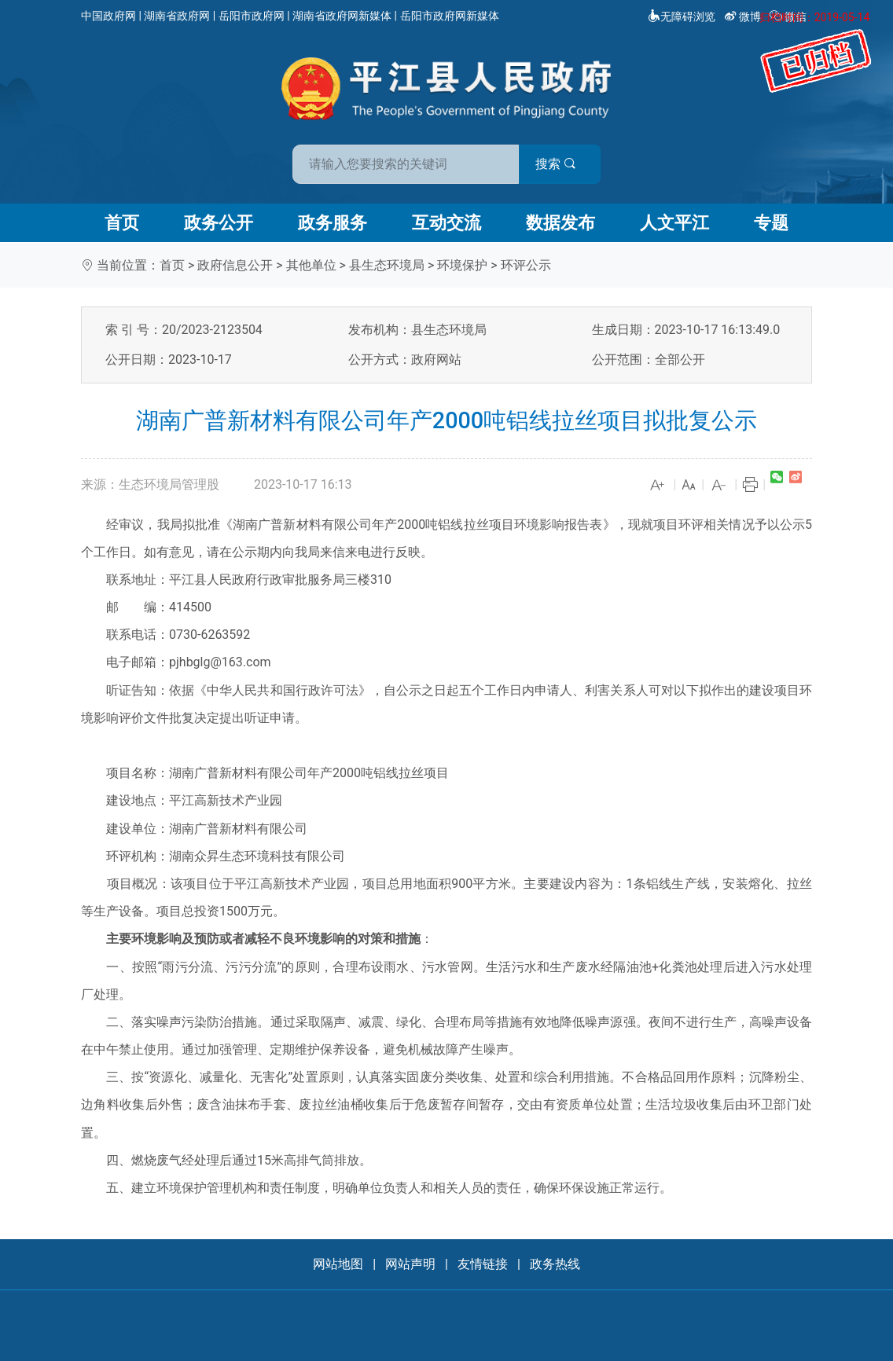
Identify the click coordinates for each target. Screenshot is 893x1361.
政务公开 (218, 223)
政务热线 (555, 1263)
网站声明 (410, 1263)
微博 (744, 16)
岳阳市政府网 (252, 15)
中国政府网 (108, 15)
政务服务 (332, 223)
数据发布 (560, 223)
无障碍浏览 (681, 16)
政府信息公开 (235, 265)
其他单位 (311, 265)
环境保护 (462, 265)
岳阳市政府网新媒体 (449, 15)
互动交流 (446, 223)
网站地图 (338, 1263)
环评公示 (526, 265)
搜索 (558, 163)
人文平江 (674, 223)
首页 (122, 223)
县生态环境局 (386, 265)
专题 (771, 223)
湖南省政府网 (177, 15)
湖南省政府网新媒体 (341, 15)
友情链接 (483, 1263)
